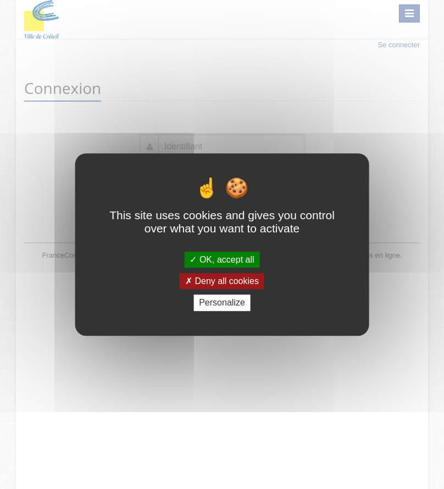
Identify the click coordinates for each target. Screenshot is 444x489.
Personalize (222, 303)
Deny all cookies (222, 281)
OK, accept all (222, 259)
